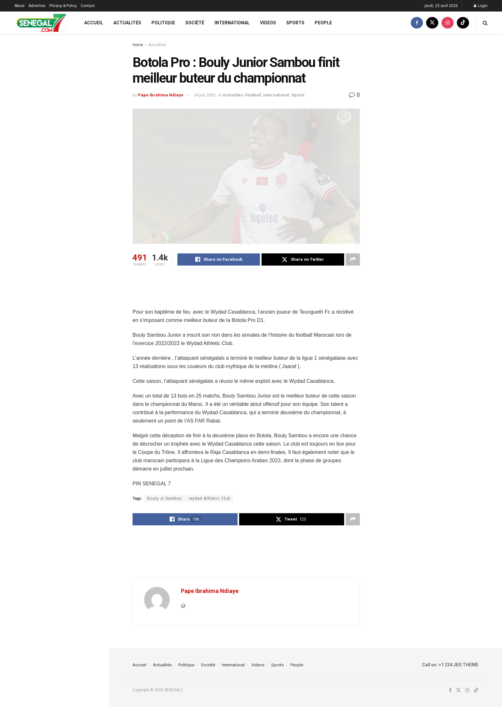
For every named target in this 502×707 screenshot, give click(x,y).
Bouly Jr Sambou (164, 498)
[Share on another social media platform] (353, 259)
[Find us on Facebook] (417, 23)
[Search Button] (485, 23)
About (19, 6)
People (323, 22)
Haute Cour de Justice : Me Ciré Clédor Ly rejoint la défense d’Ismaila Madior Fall (65, 334)
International (232, 22)
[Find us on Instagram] (447, 23)
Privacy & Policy (63, 6)
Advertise (36, 6)
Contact (88, 6)
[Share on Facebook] (218, 259)
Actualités (127, 22)
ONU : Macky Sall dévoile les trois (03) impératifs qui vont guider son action (68, 511)
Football (253, 95)
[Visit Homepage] (41, 23)
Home (138, 45)
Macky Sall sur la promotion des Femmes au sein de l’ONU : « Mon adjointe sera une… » (67, 438)
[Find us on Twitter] (432, 23)
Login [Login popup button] (481, 6)
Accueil (93, 22)
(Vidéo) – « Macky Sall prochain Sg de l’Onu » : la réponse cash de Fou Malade (68, 85)
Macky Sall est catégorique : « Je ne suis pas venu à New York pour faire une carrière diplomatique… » (68, 474)
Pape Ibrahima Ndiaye (160, 95)
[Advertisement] (249, 291)
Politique (163, 22)
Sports (295, 22)
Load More (54, 545)
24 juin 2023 (204, 95)
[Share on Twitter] (303, 259)
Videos (268, 22)
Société (194, 22)
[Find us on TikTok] (463, 23)
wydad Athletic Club (209, 498)
